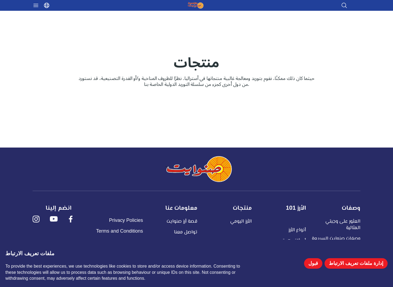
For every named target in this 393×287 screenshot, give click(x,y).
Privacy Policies (126, 220)
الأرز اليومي (241, 221)
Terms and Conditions (119, 231)
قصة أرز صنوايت (182, 221)
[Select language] (46, 5)
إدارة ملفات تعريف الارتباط (356, 263)
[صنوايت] (199, 169)
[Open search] (344, 5)
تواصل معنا (185, 231)
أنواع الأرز (297, 229)
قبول (313, 263)
